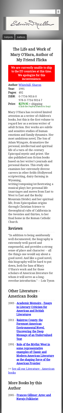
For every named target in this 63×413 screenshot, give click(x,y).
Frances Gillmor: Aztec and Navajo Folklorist (33, 397)
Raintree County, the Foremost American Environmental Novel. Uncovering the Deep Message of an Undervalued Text (34, 329)
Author (21, 37)
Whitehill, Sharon (30, 85)
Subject (8, 37)
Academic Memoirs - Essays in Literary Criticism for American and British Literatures (34, 308)
